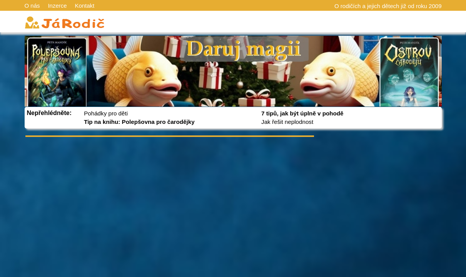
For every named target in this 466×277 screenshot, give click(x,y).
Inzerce (57, 5)
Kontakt (84, 5)
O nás (32, 5)
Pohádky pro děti (106, 113)
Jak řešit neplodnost (287, 121)
